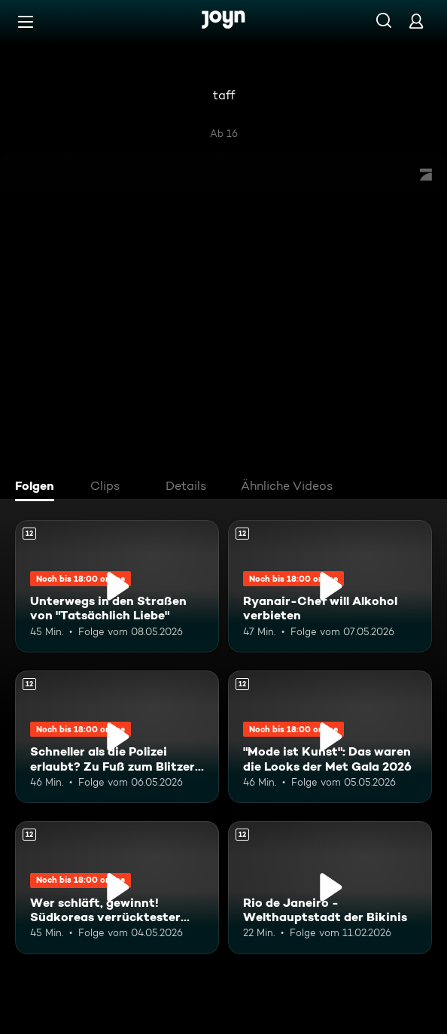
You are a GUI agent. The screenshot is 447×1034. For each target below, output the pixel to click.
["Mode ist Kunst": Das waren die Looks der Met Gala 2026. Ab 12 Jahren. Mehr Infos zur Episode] (330, 737)
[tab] (38, 487)
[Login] (416, 21)
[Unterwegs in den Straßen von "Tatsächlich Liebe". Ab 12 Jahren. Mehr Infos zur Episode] (117, 586)
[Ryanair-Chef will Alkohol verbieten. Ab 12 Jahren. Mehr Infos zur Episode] (330, 586)
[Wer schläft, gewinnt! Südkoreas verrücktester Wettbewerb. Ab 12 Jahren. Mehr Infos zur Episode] (117, 887)
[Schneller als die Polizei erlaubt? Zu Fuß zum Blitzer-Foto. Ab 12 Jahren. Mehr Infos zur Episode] (117, 737)
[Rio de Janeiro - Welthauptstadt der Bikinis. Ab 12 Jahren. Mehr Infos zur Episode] (330, 887)
